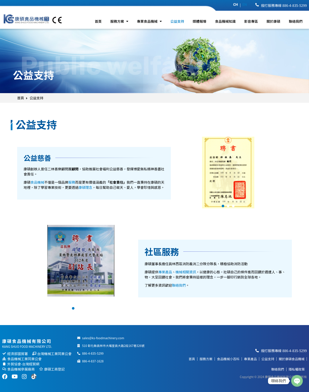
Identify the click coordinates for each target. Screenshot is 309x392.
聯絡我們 (296, 21)
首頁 (98, 21)
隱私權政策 (297, 369)
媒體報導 (199, 21)
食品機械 (37, 182)
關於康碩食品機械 (291, 359)
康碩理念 (85, 187)
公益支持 (177, 21)
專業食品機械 (149, 21)
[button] (223, 206)
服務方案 (119, 21)
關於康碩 (273, 21)
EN (244, 5)
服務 (71, 182)
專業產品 (165, 271)
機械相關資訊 (186, 271)
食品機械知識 (225, 21)
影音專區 (251, 21)
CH (235, 5)
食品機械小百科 (228, 359)
